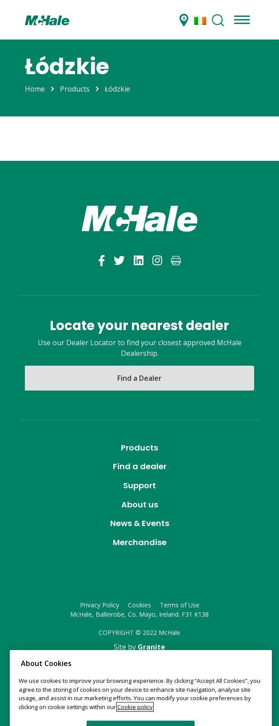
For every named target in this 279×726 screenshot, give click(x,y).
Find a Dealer (139, 378)
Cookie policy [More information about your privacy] (135, 722)
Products (75, 89)
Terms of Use (179, 605)
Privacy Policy (99, 605)
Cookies (139, 605)
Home (35, 89)
